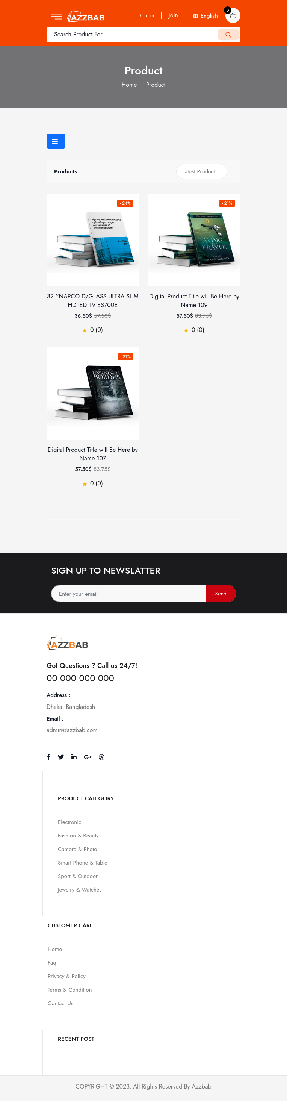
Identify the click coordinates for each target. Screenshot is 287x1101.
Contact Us (60, 1003)
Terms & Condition (70, 990)
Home (129, 84)
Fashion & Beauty (78, 835)
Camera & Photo (77, 849)
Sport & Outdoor (78, 876)
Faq (52, 963)
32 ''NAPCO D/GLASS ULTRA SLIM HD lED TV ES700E (93, 300)
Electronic (69, 822)
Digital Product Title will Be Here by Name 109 (194, 300)
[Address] (143, 593)
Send (221, 593)
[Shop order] (201, 171)
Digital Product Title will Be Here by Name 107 (93, 454)
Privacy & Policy (67, 976)
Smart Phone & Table (82, 863)
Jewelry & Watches (80, 890)
